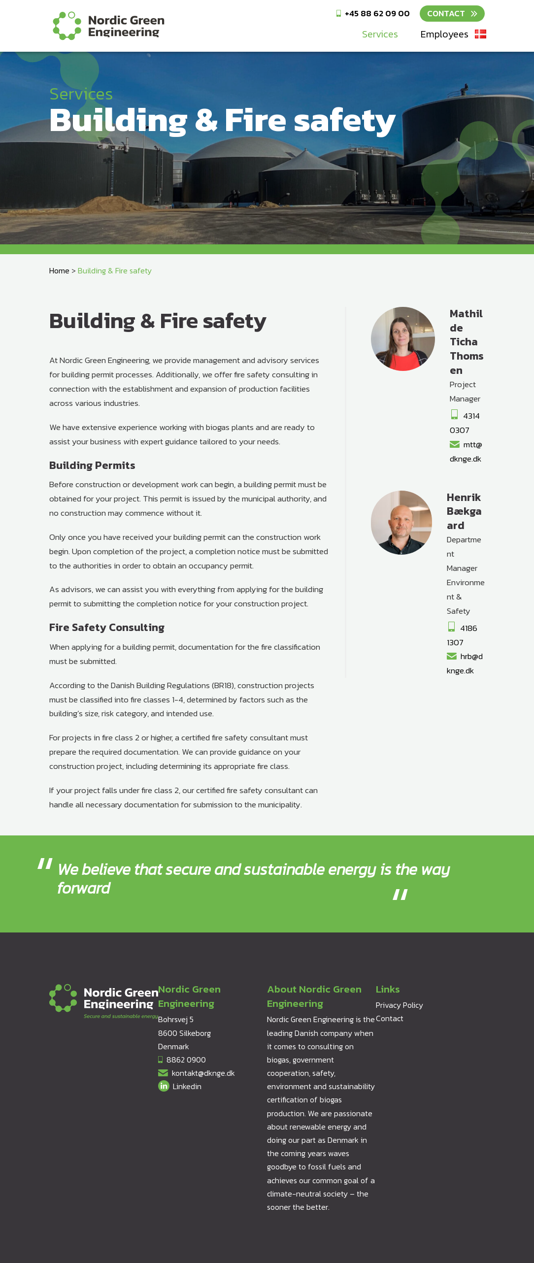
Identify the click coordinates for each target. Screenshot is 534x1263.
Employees (444, 34)
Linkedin (187, 1086)
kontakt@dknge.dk (203, 1073)
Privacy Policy (399, 1005)
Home (59, 270)
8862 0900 (186, 1059)
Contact (446, 13)
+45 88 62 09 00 (377, 13)
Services (380, 34)
